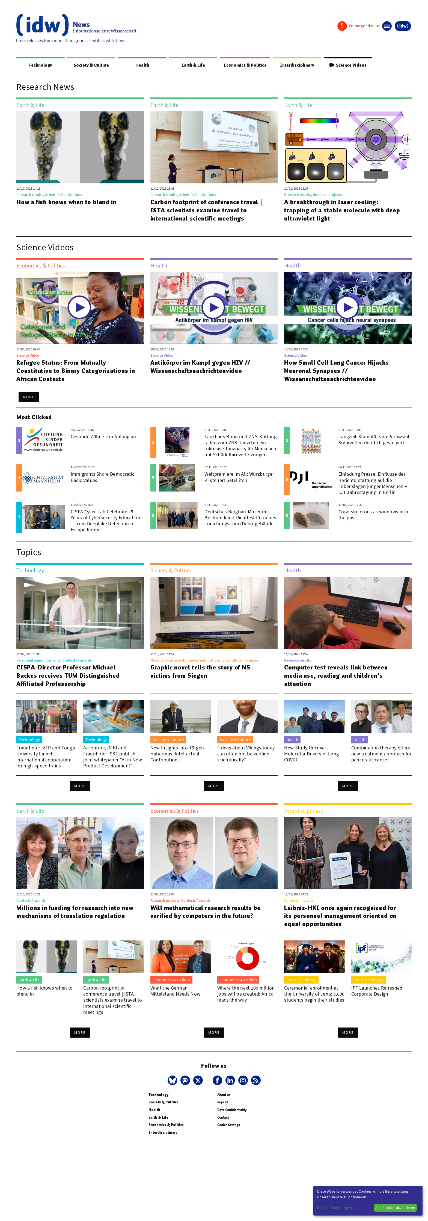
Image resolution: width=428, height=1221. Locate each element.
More (28, 397)
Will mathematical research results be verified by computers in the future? (205, 912)
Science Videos (348, 65)
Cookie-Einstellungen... (335, 1207)
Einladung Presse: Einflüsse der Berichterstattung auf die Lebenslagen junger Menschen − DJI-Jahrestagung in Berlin (372, 483)
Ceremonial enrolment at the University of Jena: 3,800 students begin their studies (314, 994)
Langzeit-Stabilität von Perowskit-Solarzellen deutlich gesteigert (374, 440)
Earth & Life (192, 65)
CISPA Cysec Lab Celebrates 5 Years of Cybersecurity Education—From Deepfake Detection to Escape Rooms (105, 521)
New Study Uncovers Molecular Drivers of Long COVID (311, 754)
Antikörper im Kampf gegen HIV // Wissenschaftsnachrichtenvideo (200, 367)
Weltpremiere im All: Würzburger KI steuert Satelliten (239, 477)
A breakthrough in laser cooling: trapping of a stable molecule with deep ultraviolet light (342, 210)
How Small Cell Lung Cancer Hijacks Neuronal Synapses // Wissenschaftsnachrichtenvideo (336, 371)
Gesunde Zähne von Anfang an (103, 437)
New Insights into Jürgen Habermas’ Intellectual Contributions (177, 754)
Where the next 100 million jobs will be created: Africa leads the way (246, 994)
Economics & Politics (245, 65)
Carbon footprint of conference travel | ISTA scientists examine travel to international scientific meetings (206, 210)
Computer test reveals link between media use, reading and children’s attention (336, 676)
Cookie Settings (228, 1125)
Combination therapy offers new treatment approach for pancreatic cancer (381, 754)
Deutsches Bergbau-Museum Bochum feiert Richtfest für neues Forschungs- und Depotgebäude (240, 518)
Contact (223, 1117)
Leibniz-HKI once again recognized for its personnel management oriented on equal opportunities (340, 916)
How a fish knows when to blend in (66, 202)
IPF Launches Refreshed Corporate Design (377, 991)
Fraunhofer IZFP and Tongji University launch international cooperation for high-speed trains (45, 757)
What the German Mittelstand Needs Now (175, 991)
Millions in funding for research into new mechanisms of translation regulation (75, 912)
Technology (40, 65)
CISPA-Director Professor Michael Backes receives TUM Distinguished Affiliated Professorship (68, 676)
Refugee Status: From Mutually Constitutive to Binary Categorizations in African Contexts (75, 371)
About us (223, 1095)
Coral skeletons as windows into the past (373, 515)
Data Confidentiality (231, 1110)
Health (142, 65)
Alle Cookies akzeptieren (395, 1207)
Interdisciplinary (297, 65)
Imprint (222, 1102)
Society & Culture (91, 65)
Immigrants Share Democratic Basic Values (103, 477)
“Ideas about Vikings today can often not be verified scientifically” (246, 754)
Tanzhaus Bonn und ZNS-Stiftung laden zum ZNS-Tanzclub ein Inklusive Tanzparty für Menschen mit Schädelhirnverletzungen (240, 446)
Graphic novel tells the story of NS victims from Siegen (200, 671)
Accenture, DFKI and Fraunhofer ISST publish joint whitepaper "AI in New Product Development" (112, 757)
